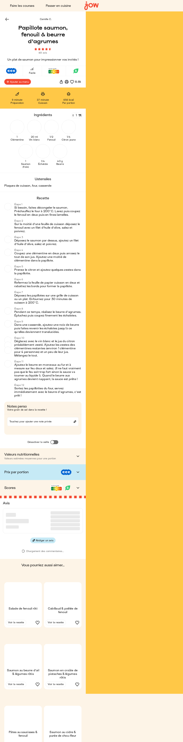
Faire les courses (22, 6)
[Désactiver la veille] (54, 442)
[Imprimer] (66, 81)
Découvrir (166, 6)
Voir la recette (16, 609)
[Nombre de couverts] (76, 115)
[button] (7, 19)
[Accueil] (91, 6)
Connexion (140, 6)
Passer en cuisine (58, 6)
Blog (117, 6)
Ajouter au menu (17, 81)
